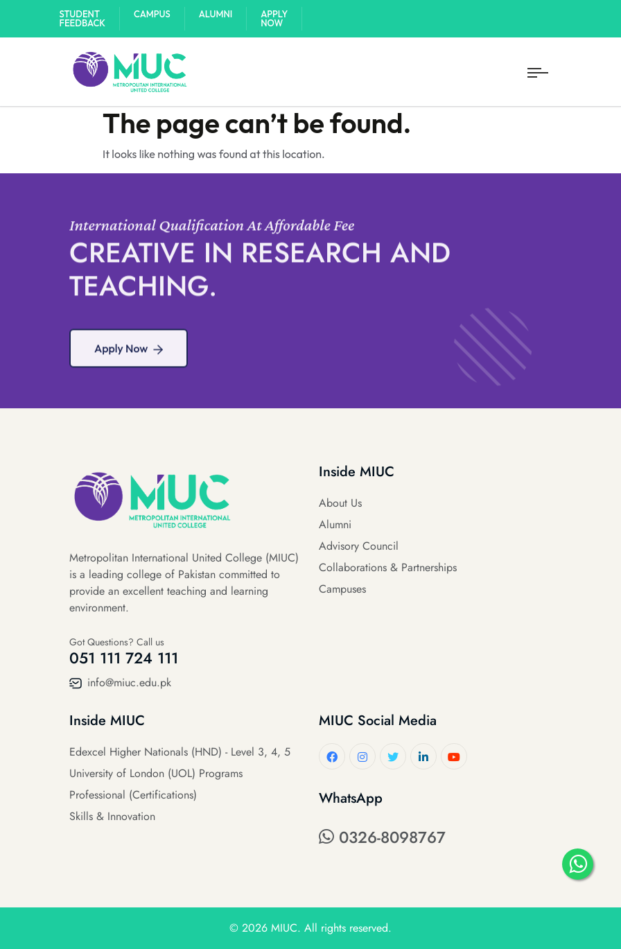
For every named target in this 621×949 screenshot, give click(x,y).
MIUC (284, 928)
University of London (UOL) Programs (156, 773)
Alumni (216, 13)
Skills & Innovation (112, 816)
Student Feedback (83, 18)
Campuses (342, 589)
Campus (152, 13)
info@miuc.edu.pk (120, 682)
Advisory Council (359, 546)
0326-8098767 (382, 837)
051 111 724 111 (123, 658)
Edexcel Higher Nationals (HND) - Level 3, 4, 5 (179, 752)
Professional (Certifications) (133, 795)
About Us (340, 503)
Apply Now (274, 18)
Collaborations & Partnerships (388, 567)
